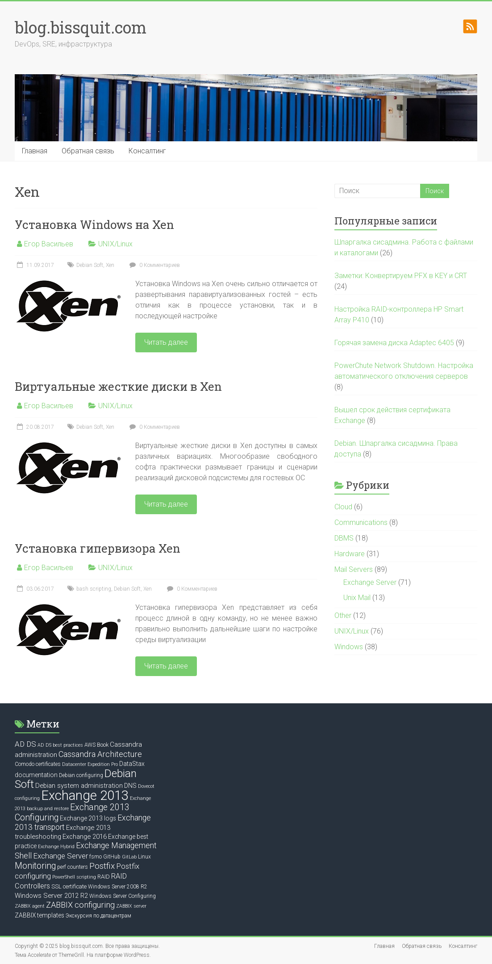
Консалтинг (147, 151)
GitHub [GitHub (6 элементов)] (112, 857)
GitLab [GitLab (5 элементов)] (129, 857)
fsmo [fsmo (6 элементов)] (95, 857)
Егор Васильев (48, 244)
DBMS (344, 538)
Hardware (349, 554)
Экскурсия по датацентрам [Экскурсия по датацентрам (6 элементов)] (98, 916)
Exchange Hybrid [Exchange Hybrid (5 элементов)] (56, 847)
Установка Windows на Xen (94, 224)
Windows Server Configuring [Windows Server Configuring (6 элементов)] (122, 896)
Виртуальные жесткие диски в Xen (118, 386)
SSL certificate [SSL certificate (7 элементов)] (69, 886)
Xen (110, 265)
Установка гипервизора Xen (97, 548)
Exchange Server (369, 582)
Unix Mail (357, 597)
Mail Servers (353, 569)
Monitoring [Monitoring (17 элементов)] (35, 866)
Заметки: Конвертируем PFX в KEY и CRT (400, 275)
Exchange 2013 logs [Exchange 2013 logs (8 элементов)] (88, 818)
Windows (348, 647)
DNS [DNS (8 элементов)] (130, 785)
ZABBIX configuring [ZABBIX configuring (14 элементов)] (80, 904)
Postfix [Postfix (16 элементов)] (102, 866)
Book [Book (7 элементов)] (102, 744)
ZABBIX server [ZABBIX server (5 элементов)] (131, 906)
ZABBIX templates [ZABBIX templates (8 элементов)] (39, 915)
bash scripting (93, 589)
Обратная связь (88, 151)
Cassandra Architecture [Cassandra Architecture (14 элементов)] (100, 754)
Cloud (343, 507)
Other (342, 615)
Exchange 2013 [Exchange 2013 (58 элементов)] (85, 795)
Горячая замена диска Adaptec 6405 (394, 342)
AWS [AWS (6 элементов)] (90, 745)
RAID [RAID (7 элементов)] (103, 876)
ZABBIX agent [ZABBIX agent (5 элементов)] (30, 906)
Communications (361, 522)
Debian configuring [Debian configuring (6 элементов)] (81, 775)
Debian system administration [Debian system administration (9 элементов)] (79, 786)
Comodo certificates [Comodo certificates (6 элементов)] (38, 764)
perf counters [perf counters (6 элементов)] (72, 867)
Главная (34, 151)
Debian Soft (89, 265)
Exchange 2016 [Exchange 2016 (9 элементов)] (85, 837)
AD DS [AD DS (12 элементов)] (25, 744)
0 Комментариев (153, 265)
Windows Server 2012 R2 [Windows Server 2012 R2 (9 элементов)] (51, 896)
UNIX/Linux (115, 244)
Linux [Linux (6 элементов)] (144, 857)
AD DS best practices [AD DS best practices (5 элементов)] (60, 745)
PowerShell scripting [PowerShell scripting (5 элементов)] (74, 877)
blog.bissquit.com (80, 27)
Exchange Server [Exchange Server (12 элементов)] (60, 855)
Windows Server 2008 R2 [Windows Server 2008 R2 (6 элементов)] (117, 887)
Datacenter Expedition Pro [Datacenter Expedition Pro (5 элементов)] (90, 764)
